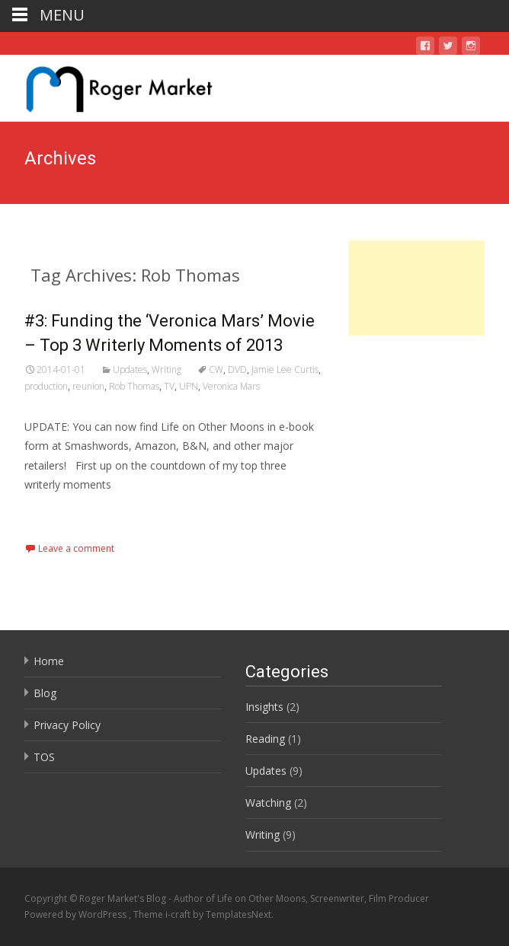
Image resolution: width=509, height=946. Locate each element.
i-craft (179, 914)
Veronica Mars (231, 386)
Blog (45, 693)
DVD (237, 369)
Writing (166, 369)
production (46, 386)
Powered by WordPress (76, 914)
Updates (130, 369)
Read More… (58, 512)
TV (169, 386)
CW (216, 369)
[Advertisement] (416, 288)
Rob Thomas (134, 386)
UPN (188, 386)
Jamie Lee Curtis (285, 369)
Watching (268, 802)
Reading (265, 738)
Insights (264, 706)
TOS (44, 757)
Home (49, 661)
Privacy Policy (67, 725)
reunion (88, 386)
